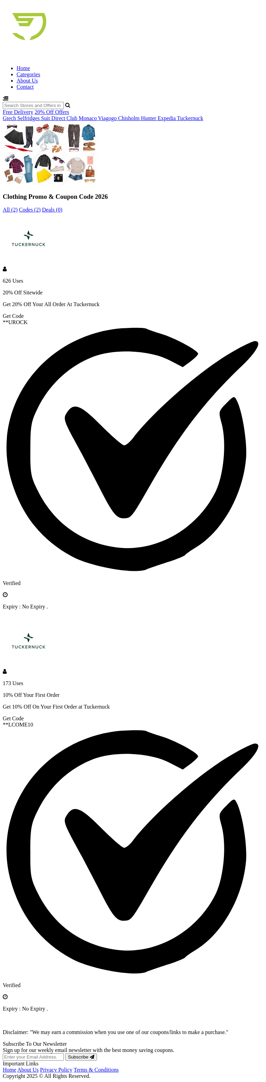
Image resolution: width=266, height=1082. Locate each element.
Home (23, 68)
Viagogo (108, 118)
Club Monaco (82, 118)
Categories (28, 74)
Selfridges (29, 118)
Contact (25, 87)
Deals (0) (52, 210)
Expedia (167, 118)
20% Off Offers (52, 112)
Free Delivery (18, 112)
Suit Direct (54, 118)
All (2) (10, 210)
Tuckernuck (190, 118)
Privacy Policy (56, 1070)
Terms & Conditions (96, 1070)
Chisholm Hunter (138, 118)
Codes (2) (30, 210)
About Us (27, 81)
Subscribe (81, 1057)
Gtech (10, 118)
